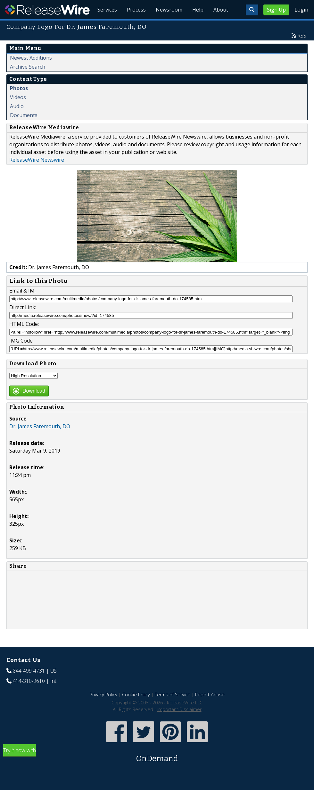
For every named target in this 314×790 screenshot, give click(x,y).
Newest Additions (31, 72)
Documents (23, 129)
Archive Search (27, 81)
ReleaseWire (47, 9)
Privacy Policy (103, 709)
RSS (301, 50)
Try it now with (157, 770)
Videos (18, 111)
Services (105, 25)
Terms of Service (172, 709)
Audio (17, 120)
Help (197, 25)
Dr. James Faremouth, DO (39, 441)
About (220, 25)
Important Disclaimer (179, 724)
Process (135, 25)
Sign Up (276, 9)
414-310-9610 (29, 695)
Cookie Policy (136, 709)
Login (301, 9)
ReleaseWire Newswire (36, 174)
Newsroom (168, 25)
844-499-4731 (29, 685)
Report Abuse (210, 709)
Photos (19, 102)
